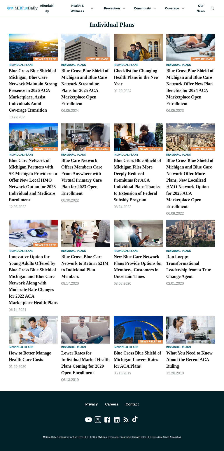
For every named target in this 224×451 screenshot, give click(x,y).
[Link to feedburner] (126, 420)
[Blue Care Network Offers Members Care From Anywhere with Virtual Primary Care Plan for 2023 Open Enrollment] (85, 137)
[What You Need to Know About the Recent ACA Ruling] (190, 330)
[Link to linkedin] (117, 420)
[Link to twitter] (98, 420)
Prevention (114, 8)
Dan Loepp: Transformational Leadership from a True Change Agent (188, 266)
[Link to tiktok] (135, 420)
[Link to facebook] (107, 420)
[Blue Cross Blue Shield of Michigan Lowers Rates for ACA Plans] (138, 330)
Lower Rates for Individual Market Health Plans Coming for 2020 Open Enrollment (85, 363)
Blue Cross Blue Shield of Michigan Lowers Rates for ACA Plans (137, 360)
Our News (200, 8)
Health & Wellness (80, 8)
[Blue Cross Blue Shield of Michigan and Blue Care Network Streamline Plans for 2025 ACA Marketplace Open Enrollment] (85, 47)
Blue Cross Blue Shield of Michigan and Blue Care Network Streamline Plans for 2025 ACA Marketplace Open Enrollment (84, 87)
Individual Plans (21, 65)
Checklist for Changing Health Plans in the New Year (136, 77)
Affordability (47, 8)
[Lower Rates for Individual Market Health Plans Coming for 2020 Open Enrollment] (85, 330)
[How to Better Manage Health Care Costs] (33, 330)
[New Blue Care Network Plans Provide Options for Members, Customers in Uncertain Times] (138, 233)
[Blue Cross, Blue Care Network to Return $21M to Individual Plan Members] (85, 233)
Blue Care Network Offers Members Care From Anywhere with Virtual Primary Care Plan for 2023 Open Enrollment (81, 177)
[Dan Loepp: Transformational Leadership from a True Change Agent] (190, 233)
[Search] (212, 8)
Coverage (174, 8)
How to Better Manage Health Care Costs (30, 356)
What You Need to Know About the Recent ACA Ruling (189, 360)
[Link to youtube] (88, 420)
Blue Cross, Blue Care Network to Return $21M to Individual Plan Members (84, 266)
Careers (111, 404)
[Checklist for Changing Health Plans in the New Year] (138, 47)
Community (145, 8)
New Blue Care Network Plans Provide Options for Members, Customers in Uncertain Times (138, 266)
